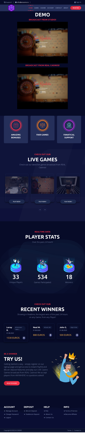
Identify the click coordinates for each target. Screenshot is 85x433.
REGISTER (76, 8)
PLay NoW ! (17, 203)
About (66, 8)
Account (50, 8)
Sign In (77, 2)
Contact (59, 8)
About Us (48, 415)
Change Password (11, 415)
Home (30, 8)
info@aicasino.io (23, 2)
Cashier (43, 8)
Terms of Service (70, 412)
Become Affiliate (70, 415)
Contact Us (49, 418)
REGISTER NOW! (12, 384)
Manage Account (11, 412)
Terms (69, 431)
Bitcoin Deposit (30, 412)
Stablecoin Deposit (31, 415)
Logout (7, 418)
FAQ (46, 412)
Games (36, 8)
